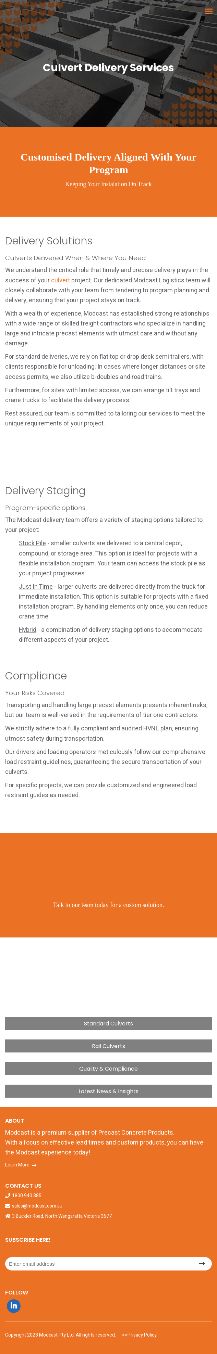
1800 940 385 (26, 1195)
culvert (60, 280)
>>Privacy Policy (139, 1335)
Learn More (17, 1164)
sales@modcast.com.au (37, 1206)
